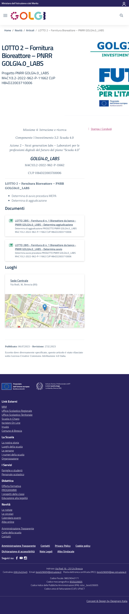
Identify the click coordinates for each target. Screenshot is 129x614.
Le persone (8, 451)
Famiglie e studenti (12, 470)
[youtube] (21, 558)
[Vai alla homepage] (28, 16)
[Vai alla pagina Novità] (18, 30)
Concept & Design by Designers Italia (107, 601)
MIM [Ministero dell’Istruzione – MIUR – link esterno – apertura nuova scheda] (4, 407)
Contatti (6, 536)
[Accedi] (124, 3)
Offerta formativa (11, 486)
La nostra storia (10, 443)
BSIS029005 (76, 581)
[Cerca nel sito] (121, 16)
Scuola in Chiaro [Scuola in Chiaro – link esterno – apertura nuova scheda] (10, 419)
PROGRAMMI (9, 490)
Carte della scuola (11, 532)
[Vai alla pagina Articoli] (30, 30)
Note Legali (46, 551)
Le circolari (7, 514)
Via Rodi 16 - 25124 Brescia (69, 568)
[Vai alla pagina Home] (7, 30)
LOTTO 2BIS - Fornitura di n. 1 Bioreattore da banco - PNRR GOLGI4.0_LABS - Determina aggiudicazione (45, 223)
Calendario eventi (11, 518)
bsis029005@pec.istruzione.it (111, 572)
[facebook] (16, 558)
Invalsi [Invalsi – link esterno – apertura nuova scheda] (5, 427)
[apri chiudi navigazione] (5, 16)
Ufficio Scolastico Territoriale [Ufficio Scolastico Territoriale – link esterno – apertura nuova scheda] (17, 415)
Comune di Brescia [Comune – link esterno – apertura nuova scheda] (12, 431)
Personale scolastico (13, 474)
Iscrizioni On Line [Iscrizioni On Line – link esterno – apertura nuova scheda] (11, 423)
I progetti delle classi (13, 494)
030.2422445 (20, 572)
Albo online (8, 522)
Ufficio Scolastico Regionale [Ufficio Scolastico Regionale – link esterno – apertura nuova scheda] (17, 411)
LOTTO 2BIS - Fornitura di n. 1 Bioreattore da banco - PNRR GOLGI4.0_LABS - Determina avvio (45, 247)
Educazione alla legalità (15, 498)
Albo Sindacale (65, 551)
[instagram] (25, 558)
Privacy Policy (63, 546)
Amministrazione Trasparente (18, 528)
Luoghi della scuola (12, 447)
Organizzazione (10, 459)
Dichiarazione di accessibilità (18, 551)
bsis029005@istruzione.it (48, 572)
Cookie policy (83, 546)
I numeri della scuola (13, 455)
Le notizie (7, 510)
